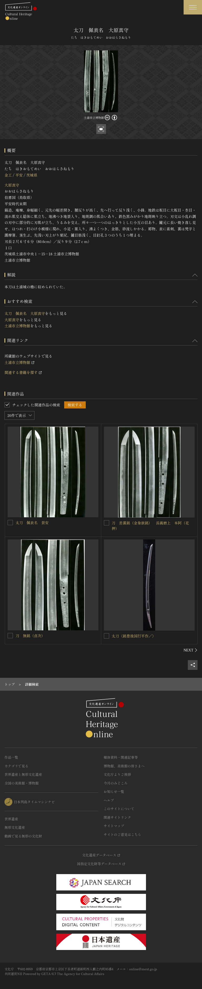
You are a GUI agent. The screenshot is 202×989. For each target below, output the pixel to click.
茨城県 (31, 175)
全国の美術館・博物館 (21, 783)
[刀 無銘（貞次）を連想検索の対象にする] (10, 635)
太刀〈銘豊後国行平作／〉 (134, 636)
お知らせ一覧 (114, 791)
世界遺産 (11, 818)
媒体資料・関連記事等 (121, 757)
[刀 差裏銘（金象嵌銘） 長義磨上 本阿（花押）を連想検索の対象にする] (106, 522)
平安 (19, 175)
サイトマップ (114, 825)
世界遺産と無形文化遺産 (23, 774)
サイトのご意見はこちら (122, 834)
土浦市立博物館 (17, 325)
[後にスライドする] (191, 650)
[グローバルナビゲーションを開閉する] (193, 7)
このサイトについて (119, 808)
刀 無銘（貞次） (30, 635)
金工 (8, 175)
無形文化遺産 (14, 827)
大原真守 (11, 185)
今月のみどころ (116, 783)
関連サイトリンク (117, 817)
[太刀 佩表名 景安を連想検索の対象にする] (10, 522)
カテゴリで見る (16, 765)
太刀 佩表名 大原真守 (24, 313)
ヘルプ (109, 800)
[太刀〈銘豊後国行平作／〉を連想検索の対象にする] (106, 636)
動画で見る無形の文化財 (23, 836)
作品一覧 (11, 757)
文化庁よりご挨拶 (117, 774)
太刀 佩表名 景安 (32, 522)
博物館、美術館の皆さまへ (124, 765)
